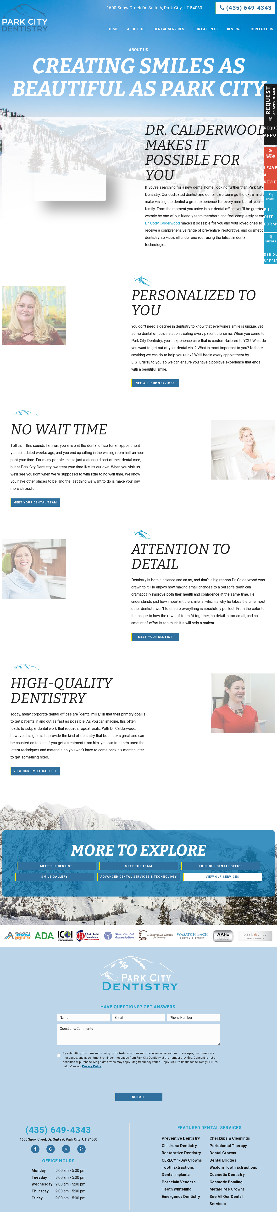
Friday (37, 1198)
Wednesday (42, 1184)
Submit (138, 1097)
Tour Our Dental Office (221, 866)
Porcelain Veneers (179, 1182)
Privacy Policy (91, 1066)
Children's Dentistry (179, 1146)
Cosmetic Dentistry (227, 1175)
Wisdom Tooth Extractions (233, 1167)
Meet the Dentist (56, 866)
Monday (39, 1171)
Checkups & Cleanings (230, 1138)
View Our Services (222, 877)
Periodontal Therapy (228, 1146)
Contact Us (262, 29)
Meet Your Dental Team (35, 502)
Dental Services (169, 29)
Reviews (234, 29)
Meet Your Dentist (155, 637)
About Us (135, 29)
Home (113, 29)
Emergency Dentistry (181, 1197)
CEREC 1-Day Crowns (182, 1160)
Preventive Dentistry (181, 1138)
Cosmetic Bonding (226, 1182)
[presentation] (93, 1081)
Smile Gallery (54, 877)
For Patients (206, 29)
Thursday (40, 1191)
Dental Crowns (223, 1153)
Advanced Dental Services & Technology (138, 877)
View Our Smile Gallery (35, 771)
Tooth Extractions (178, 1167)
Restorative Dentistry (181, 1153)
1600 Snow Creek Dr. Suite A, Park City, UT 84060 (149, 8)
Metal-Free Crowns (227, 1189)
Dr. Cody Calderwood (162, 223)
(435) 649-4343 (58, 1130)
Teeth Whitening (177, 1189)
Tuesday (39, 1177)
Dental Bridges (223, 1160)
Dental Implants (176, 1175)
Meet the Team (138, 866)
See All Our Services (155, 383)
